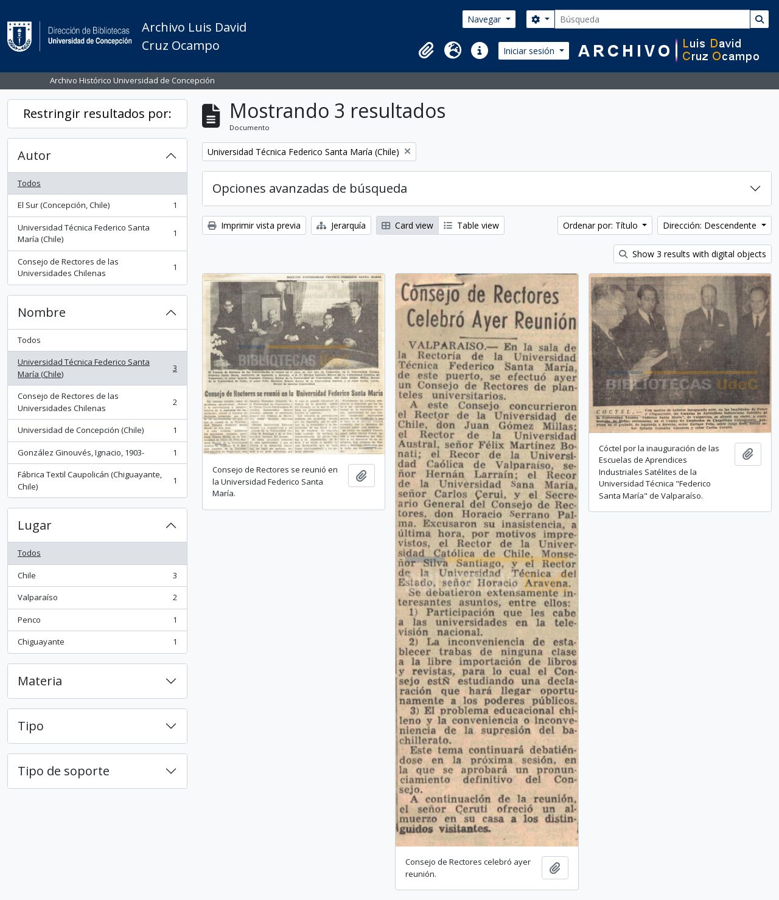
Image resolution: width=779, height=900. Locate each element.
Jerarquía (341, 225)
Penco (97, 622)
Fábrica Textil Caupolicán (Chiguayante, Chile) (97, 480)
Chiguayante (97, 644)
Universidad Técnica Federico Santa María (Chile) (97, 233)
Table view (471, 225)
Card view (407, 225)
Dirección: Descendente (711, 225)
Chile (97, 578)
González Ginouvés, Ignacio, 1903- (97, 455)
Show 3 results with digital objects (692, 254)
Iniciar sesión (530, 51)
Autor (34, 155)
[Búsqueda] (652, 19)
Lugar (35, 525)
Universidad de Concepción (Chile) (97, 432)
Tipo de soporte (64, 771)
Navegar (485, 19)
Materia (40, 681)
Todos (29, 183)
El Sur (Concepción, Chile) (97, 207)
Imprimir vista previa (254, 225)
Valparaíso (97, 600)
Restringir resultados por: (97, 113)
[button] (426, 50)
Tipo (31, 726)
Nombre (42, 312)
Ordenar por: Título (601, 225)
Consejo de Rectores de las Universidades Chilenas (97, 267)
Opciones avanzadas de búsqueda (309, 188)
